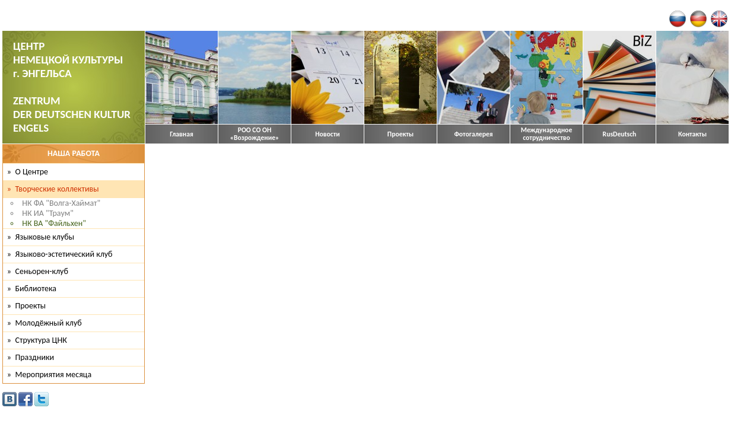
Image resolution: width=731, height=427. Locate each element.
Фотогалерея (473, 134)
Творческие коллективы (57, 189)
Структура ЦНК (41, 340)
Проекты (400, 134)
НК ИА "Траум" (47, 213)
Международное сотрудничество (547, 134)
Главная (181, 134)
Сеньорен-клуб (41, 271)
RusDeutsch (620, 134)
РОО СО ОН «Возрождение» (254, 134)
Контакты (692, 134)
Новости (327, 134)
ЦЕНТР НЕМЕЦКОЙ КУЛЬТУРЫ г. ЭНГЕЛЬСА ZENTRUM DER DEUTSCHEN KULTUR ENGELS (72, 87)
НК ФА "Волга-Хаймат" (61, 203)
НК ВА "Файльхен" (53, 223)
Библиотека (36, 288)
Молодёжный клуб (48, 323)
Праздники (35, 357)
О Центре (31, 172)
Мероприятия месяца (53, 374)
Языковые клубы (45, 237)
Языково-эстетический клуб (64, 254)
